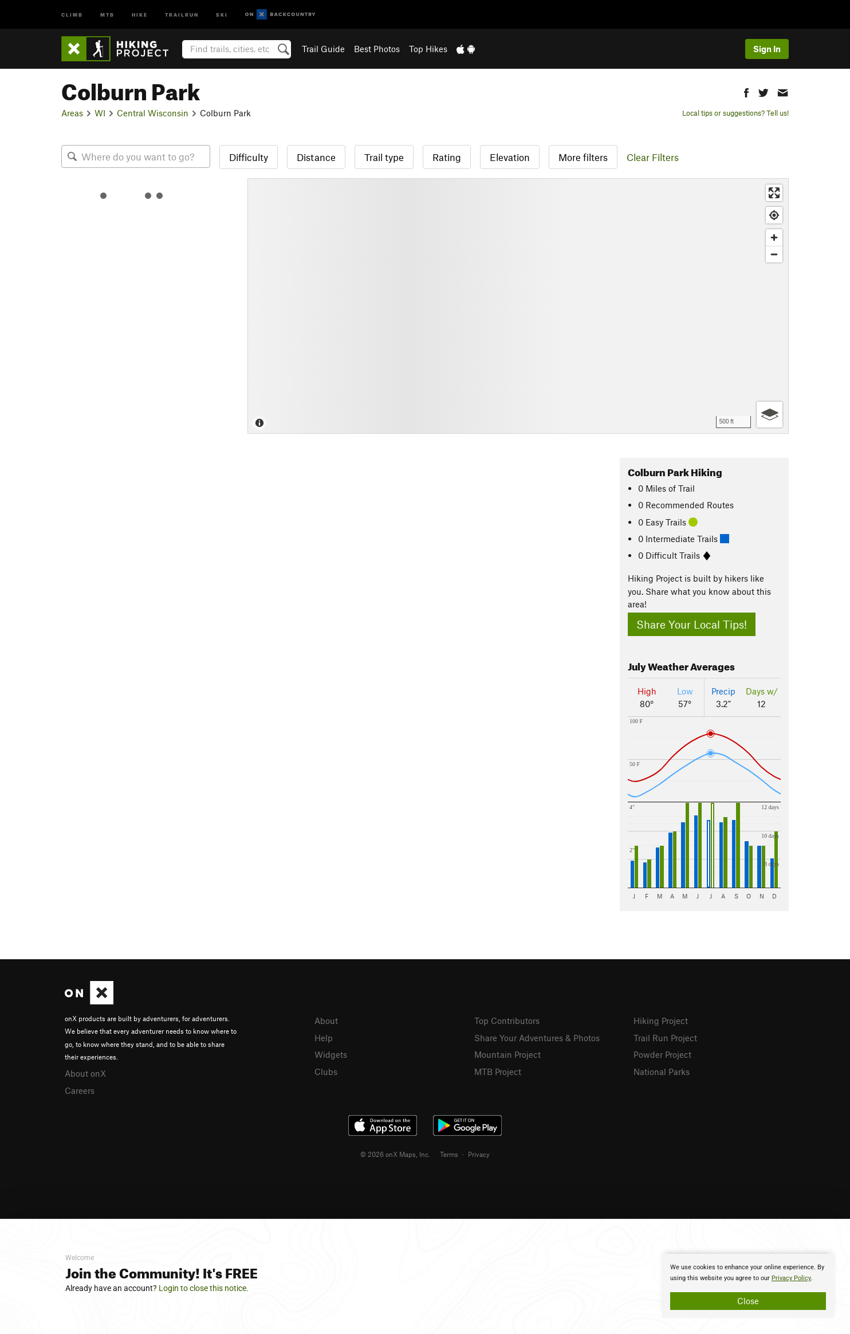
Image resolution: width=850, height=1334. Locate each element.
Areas (72, 113)
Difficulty (248, 157)
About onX (85, 1073)
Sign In (767, 49)
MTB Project (497, 1071)
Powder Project (662, 1054)
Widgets (330, 1054)
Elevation (510, 157)
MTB (107, 14)
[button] (746, 91)
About (326, 1020)
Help (323, 1038)
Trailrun (182, 14)
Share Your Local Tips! (691, 624)
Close (748, 1301)
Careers (80, 1090)
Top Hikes (428, 49)
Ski (222, 14)
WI (100, 113)
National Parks (661, 1071)
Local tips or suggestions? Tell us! (735, 112)
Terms (449, 1154)
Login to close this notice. (204, 1288)
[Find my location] (774, 215)
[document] (748, 1286)
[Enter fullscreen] (774, 193)
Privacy (479, 1154)
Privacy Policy (791, 1278)
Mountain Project (507, 1054)
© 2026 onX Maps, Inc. (395, 1154)
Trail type (384, 157)
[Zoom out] (774, 254)
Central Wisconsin (152, 113)
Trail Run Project (665, 1038)
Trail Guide (323, 49)
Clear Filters (653, 157)
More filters (583, 157)
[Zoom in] (774, 237)
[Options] (769, 414)
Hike (140, 14)
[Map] (518, 306)
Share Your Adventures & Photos (537, 1038)
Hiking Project (660, 1020)
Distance (316, 157)
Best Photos (377, 49)
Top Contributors (507, 1020)
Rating (446, 157)
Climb (72, 14)
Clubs (325, 1071)
